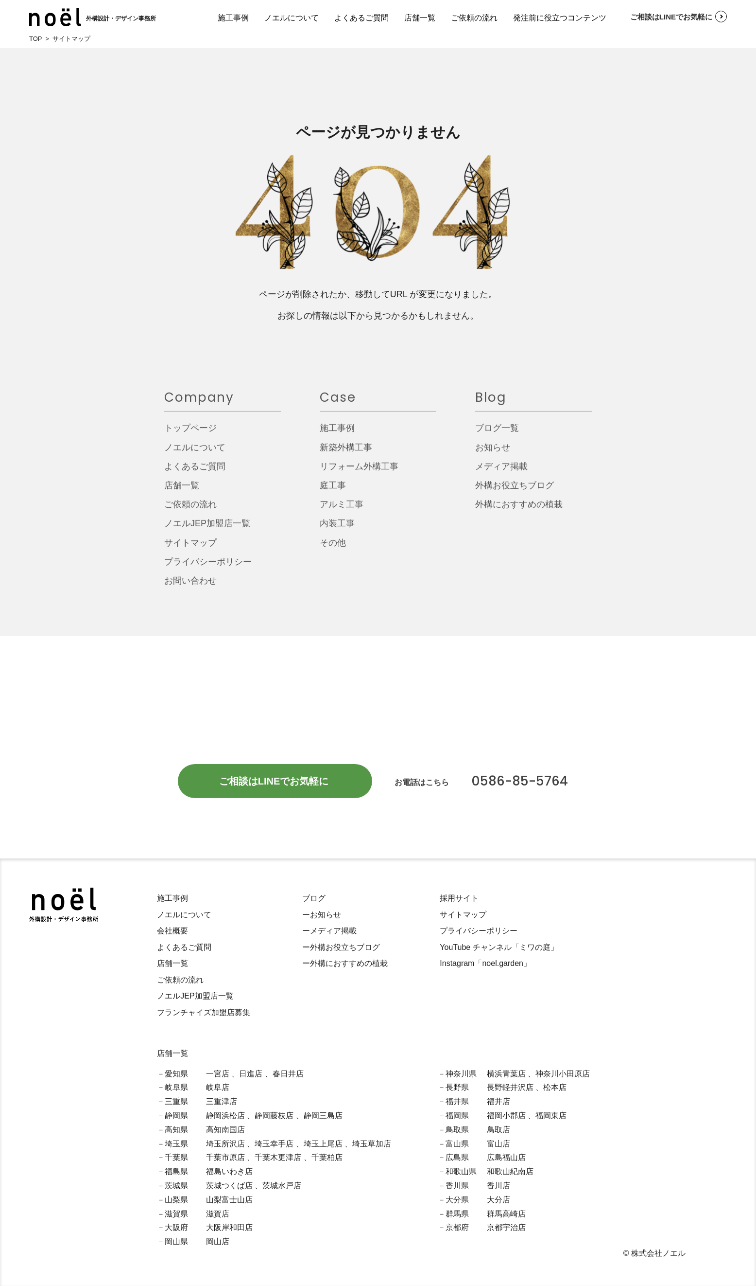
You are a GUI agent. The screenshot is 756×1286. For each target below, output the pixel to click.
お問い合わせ (190, 585)
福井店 (498, 1101)
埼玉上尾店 (323, 1144)
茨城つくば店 (229, 1185)
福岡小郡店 (506, 1115)
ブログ (314, 898)
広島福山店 (506, 1157)
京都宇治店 (506, 1227)
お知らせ (492, 452)
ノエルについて (291, 18)
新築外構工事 (346, 452)
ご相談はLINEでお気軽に (664, 16)
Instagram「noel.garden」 (485, 963)
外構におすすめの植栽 (519, 509)
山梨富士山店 (229, 1200)
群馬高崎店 (506, 1214)
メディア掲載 (501, 471)
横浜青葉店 (506, 1074)
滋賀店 (217, 1214)
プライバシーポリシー (208, 567)
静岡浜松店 (225, 1115)
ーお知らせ (321, 915)
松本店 (555, 1087)
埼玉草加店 (371, 1144)
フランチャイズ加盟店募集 (203, 1012)
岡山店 (217, 1241)
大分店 (498, 1200)
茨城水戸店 (281, 1185)
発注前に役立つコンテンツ (559, 18)
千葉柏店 (327, 1157)
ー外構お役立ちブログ (341, 947)
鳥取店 (498, 1129)
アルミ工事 (341, 509)
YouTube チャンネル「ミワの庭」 (499, 947)
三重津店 (221, 1101)
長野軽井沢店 (510, 1087)
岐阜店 (217, 1087)
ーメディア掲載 (329, 931)
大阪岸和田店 (229, 1227)
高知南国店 (225, 1129)
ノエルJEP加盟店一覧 (207, 528)
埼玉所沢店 (225, 1144)
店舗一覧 (419, 18)
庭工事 (333, 490)
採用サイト (459, 898)
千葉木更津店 (278, 1157)
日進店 (250, 1074)
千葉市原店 (225, 1157)
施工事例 (233, 18)
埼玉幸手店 (274, 1144)
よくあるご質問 (361, 18)
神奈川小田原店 (562, 1074)
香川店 (498, 1185)
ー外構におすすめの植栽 (345, 963)
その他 (333, 547)
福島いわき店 (229, 1171)
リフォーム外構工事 (359, 471)
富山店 (498, 1144)
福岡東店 (551, 1115)
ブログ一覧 (497, 433)
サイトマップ (190, 547)
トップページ (190, 433)
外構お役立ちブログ (514, 490)
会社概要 (172, 931)
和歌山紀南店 (510, 1171)
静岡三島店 (323, 1115)
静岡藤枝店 (274, 1115)
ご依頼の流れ (474, 18)
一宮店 (217, 1074)
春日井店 (288, 1074)
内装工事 (337, 528)
